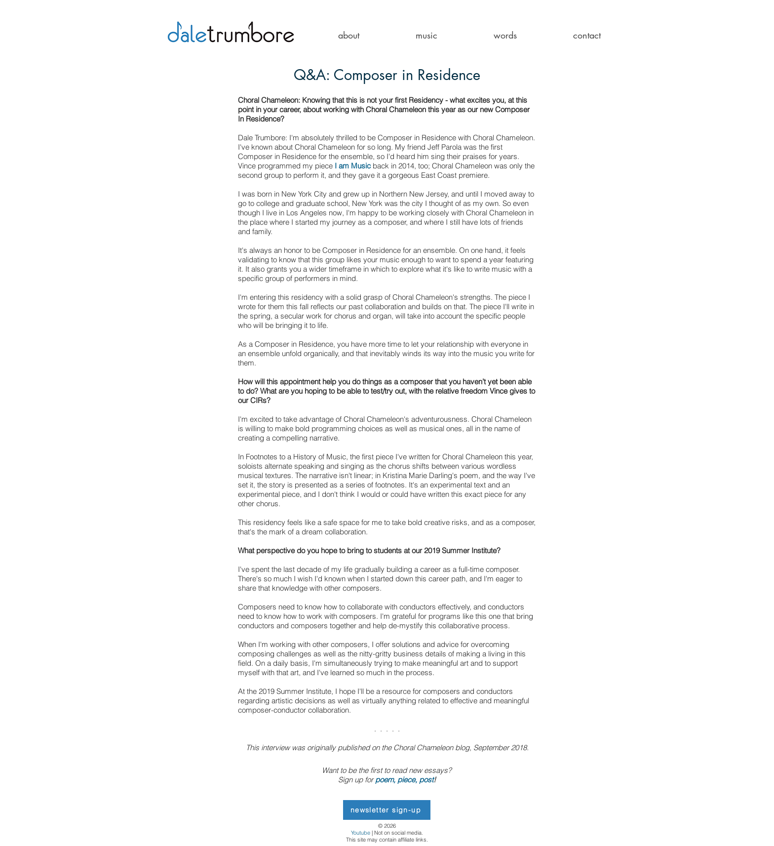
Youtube (360, 832)
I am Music (353, 165)
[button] (348, 35)
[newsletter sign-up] (386, 810)
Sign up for (356, 779)
